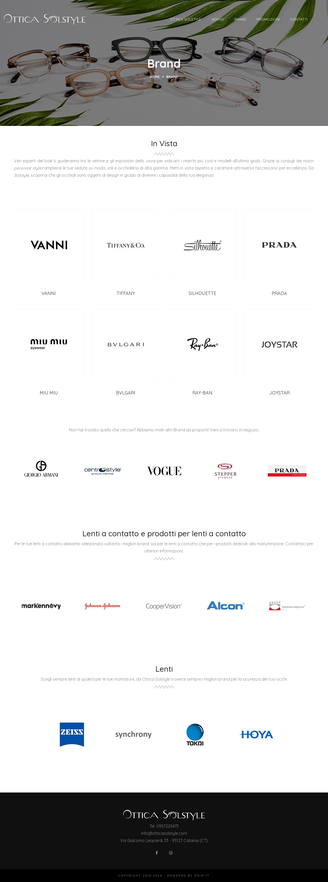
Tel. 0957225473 (164, 826)
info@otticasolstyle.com (164, 833)
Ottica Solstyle (197, 19)
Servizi (229, 19)
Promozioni (279, 19)
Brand (252, 19)
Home (155, 77)
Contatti (310, 19)
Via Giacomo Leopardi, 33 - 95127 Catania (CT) (164, 840)
